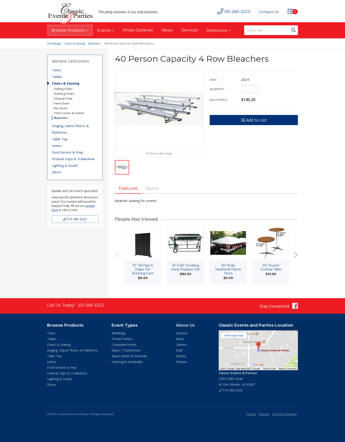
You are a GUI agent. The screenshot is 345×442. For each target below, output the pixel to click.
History (181, 357)
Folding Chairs (63, 89)
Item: (213, 79)
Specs (152, 189)
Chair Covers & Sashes (69, 113)
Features (128, 189)
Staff (179, 351)
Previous (117, 256)
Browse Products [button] (69, 30)
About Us (185, 326)
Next (296, 256)
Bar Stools (61, 108)
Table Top (60, 139)
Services (190, 30)
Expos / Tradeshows (126, 351)
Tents (56, 70)
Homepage (54, 43)
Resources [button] (218, 30)
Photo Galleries (138, 30)
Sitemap (264, 415)
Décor (56, 172)
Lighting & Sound (64, 165)
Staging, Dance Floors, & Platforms (70, 129)
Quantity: (217, 89)
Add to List (254, 120)
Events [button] (105, 30)
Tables (57, 76)
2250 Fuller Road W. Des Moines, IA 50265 (238, 379)
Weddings (118, 334)
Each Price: (219, 100)
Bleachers (94, 43)
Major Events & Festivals (129, 357)
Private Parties (122, 340)
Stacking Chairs (64, 94)
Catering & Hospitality (127, 363)
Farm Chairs (62, 103)
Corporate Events (124, 345)
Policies (181, 363)
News (167, 30)
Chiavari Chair (63, 98)
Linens (57, 145)
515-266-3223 (75, 219)
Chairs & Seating (74, 43)
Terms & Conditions (284, 415)
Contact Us (268, 12)
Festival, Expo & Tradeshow (73, 159)
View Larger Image (159, 154)
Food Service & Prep (67, 152)
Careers (181, 345)
